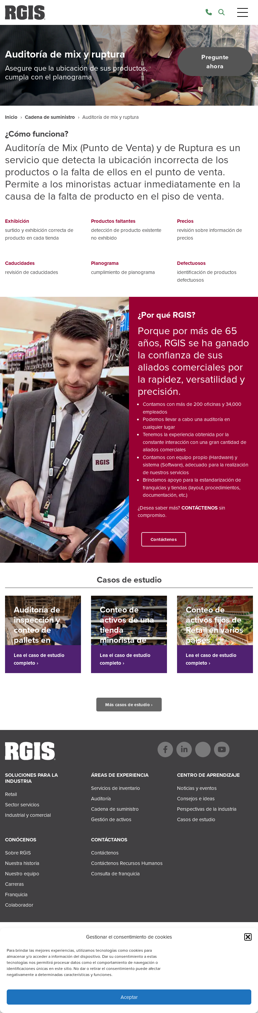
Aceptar (129, 997)
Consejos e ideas (196, 798)
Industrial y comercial (28, 815)
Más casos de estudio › (129, 704)
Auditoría (101, 798)
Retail (11, 794)
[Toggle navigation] (242, 12)
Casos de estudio (196, 819)
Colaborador (19, 905)
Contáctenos (164, 539)
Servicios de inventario (115, 788)
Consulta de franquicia (115, 873)
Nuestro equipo (22, 873)
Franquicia (16, 894)
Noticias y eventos (197, 788)
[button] (248, 937)
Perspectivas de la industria (206, 809)
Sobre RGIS (18, 853)
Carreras (14, 884)
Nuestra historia (22, 863)
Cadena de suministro (50, 117)
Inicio (11, 117)
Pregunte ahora (214, 61)
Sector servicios (22, 804)
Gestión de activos (111, 819)
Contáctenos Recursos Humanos (127, 863)
